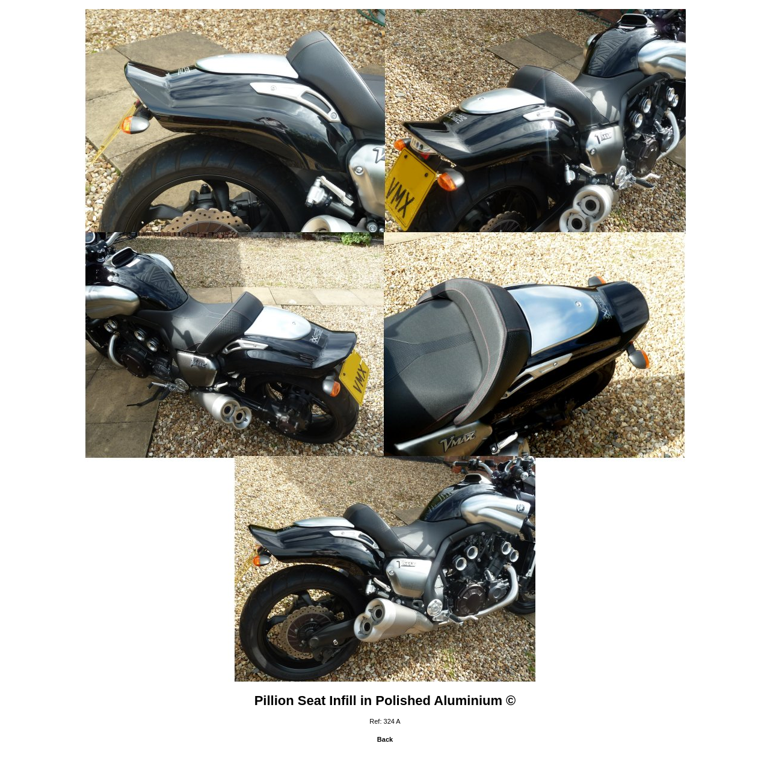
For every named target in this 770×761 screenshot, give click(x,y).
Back (385, 739)
